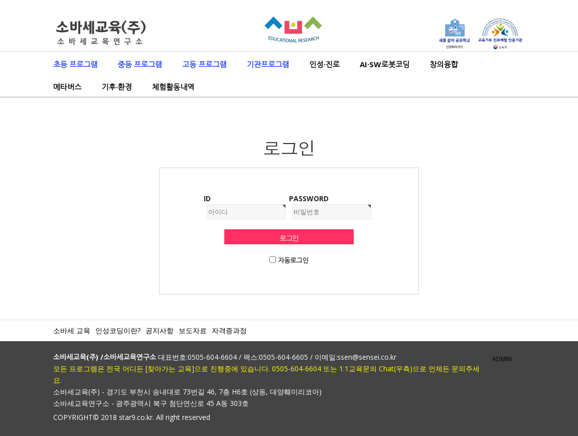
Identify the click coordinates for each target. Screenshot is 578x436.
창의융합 (443, 64)
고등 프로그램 (204, 64)
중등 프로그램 (140, 64)
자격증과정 (229, 330)
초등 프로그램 (75, 64)
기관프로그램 (268, 64)
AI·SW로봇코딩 (384, 64)
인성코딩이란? (117, 330)
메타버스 (67, 87)
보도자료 (193, 330)
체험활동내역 (173, 87)
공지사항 (160, 330)
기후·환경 (116, 87)
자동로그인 (293, 260)
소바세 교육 (71, 330)
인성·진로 (324, 64)
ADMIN (502, 359)
